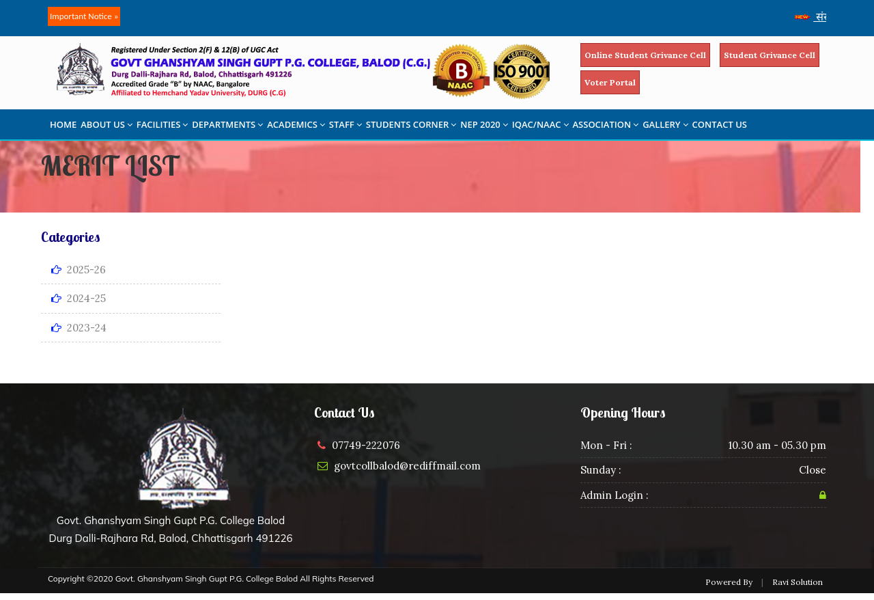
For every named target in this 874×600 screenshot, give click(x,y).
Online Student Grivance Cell (645, 55)
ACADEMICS (296, 124)
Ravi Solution (797, 582)
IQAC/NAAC (540, 124)
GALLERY (665, 124)
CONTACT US (719, 124)
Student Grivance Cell (769, 55)
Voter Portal (610, 82)
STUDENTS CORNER (411, 124)
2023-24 (79, 327)
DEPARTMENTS (227, 124)
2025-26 (78, 269)
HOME (63, 124)
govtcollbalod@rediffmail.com (407, 465)
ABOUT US (106, 124)
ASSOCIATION (606, 124)
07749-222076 (366, 445)
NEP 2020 (484, 124)
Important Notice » (84, 16)
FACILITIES (162, 124)
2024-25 (78, 298)
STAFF (345, 124)
